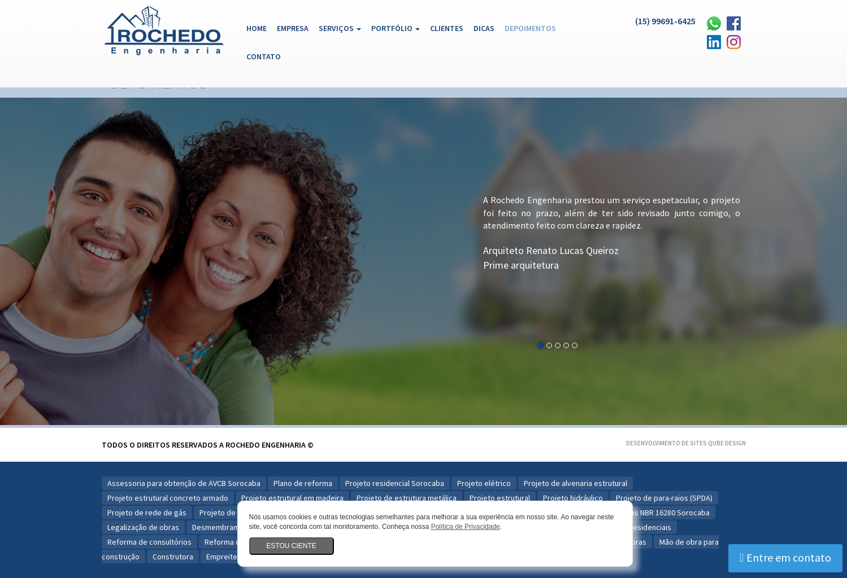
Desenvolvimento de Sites (666, 443)
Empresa (293, 28)
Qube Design (727, 443)
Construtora (173, 556)
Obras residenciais (639, 527)
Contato (263, 56)
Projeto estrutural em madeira (292, 498)
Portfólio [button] (395, 28)
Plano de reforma (302, 483)
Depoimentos (530, 28)
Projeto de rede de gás (146, 512)
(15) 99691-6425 (665, 21)
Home (259, 27)
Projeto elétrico (484, 483)
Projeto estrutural (500, 498)
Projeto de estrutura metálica (407, 498)
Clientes (446, 28)
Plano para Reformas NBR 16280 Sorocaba (639, 512)
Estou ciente (291, 546)
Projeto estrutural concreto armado (167, 498)
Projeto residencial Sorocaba (394, 483)
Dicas (484, 28)
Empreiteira (226, 556)
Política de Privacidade (465, 527)
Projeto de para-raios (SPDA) (664, 498)
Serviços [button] (340, 28)
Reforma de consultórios (149, 542)
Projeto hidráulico (573, 498)
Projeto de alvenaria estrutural (575, 483)
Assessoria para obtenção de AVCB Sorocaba (183, 483)
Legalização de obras (143, 527)
